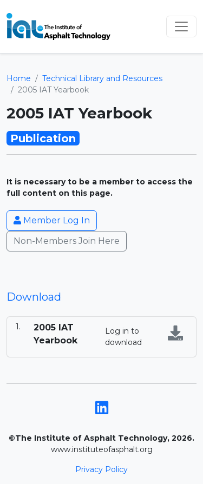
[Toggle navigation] (181, 26)
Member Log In (52, 220)
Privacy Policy (101, 469)
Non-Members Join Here (67, 241)
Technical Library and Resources (102, 78)
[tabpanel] (101, 336)
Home (18, 78)
